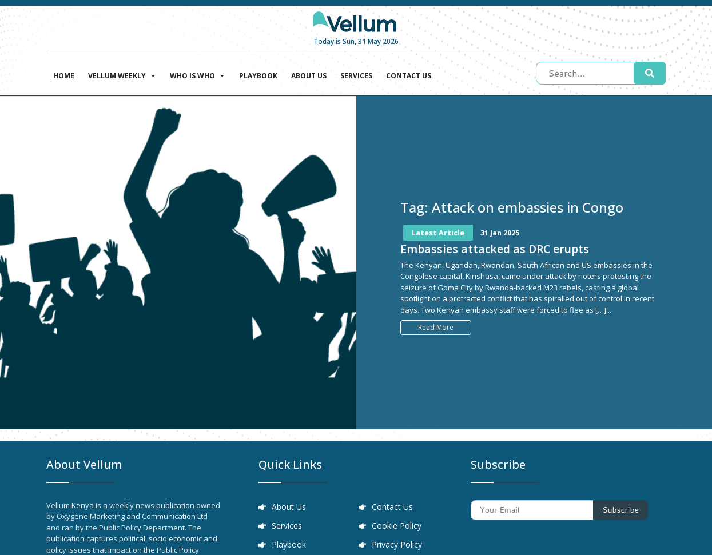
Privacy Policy (397, 546)
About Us (309, 76)
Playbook (258, 76)
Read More (436, 327)
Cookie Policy (397, 526)
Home (63, 76)
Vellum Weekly (122, 74)
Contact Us (408, 76)
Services (356, 76)
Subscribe (620, 510)
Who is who (197, 74)
